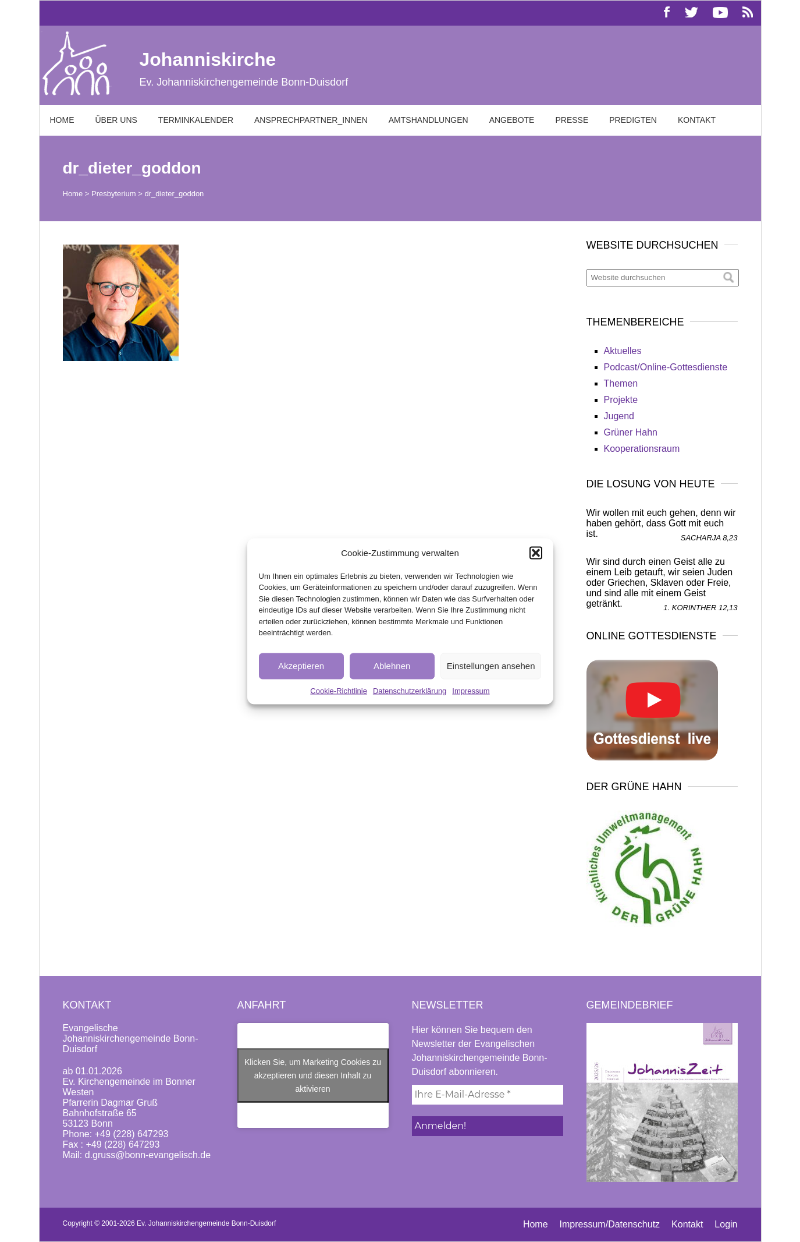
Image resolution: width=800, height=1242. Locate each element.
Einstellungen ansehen (491, 666)
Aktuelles (623, 351)
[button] (536, 552)
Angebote (512, 120)
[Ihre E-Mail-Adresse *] (487, 1095)
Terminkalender (195, 120)
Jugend (619, 416)
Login (725, 1224)
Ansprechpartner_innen (311, 120)
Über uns (116, 120)
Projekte (621, 400)
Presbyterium (113, 193)
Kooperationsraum (642, 449)
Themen (621, 383)
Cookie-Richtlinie (338, 690)
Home (62, 120)
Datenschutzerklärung (409, 690)
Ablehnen (392, 666)
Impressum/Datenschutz (610, 1224)
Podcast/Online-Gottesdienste (666, 367)
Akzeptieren (301, 666)
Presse (571, 120)
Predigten (633, 120)
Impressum (470, 690)
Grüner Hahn (631, 432)
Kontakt (697, 120)
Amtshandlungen (428, 120)
